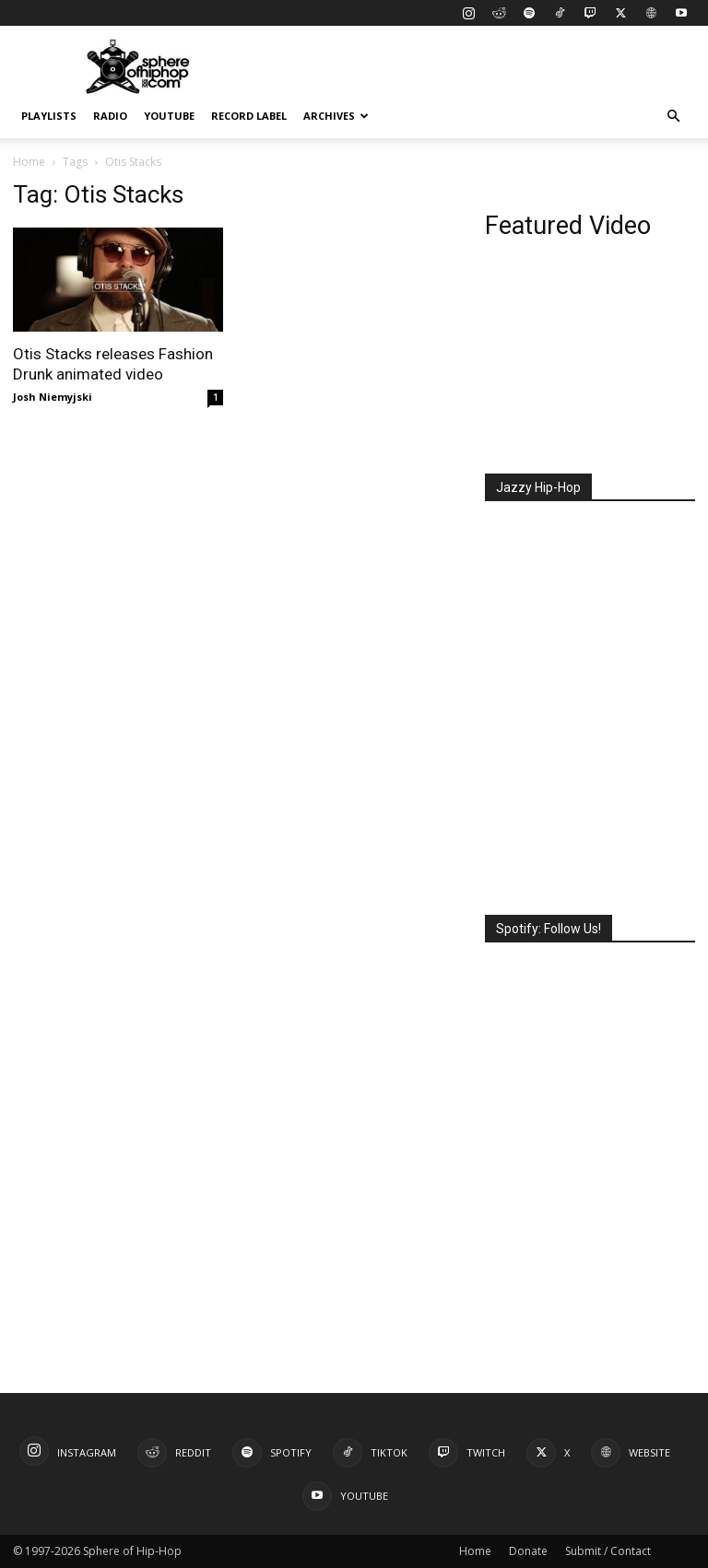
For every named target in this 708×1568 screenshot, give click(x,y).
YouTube (169, 116)
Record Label (249, 116)
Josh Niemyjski (52, 397)
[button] (673, 116)
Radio (110, 116)
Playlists (49, 116)
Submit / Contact (608, 1551)
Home (29, 162)
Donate (528, 1551)
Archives (336, 116)
